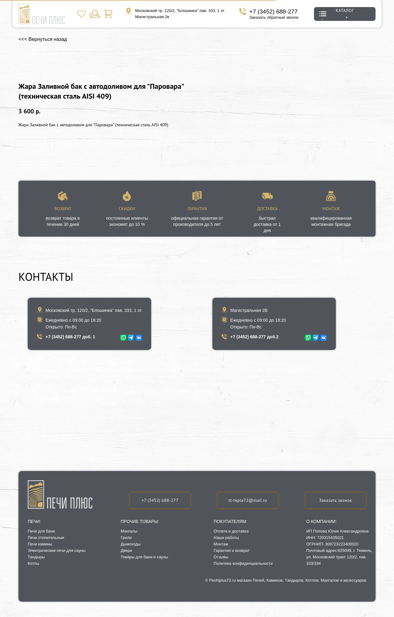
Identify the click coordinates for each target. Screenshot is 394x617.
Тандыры (36, 557)
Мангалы (129, 531)
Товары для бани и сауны (144, 557)
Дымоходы (130, 544)
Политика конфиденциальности (243, 563)
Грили (126, 537)
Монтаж (221, 544)
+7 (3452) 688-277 (273, 11)
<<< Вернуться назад (42, 39)
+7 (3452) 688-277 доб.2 (254, 336)
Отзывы (221, 557)
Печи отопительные (46, 537)
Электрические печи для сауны (57, 550)
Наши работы (226, 537)
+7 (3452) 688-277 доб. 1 (70, 336)
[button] (335, 500)
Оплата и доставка (231, 531)
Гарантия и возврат (232, 550)
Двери (126, 550)
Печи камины (40, 544)
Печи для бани (41, 531)
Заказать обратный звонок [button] (274, 17)
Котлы (33, 563)
